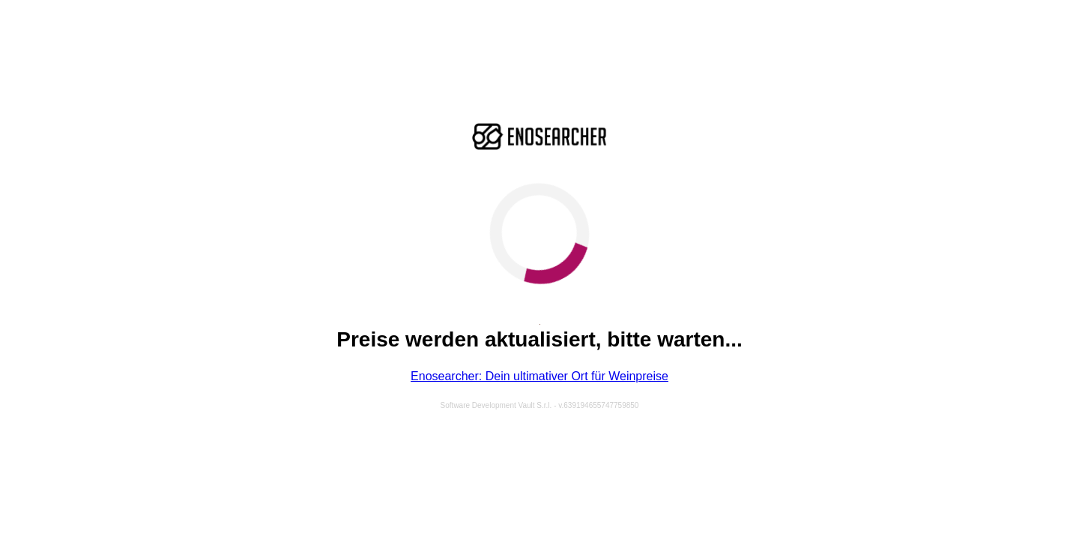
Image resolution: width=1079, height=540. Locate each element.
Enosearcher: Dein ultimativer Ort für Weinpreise (539, 376)
